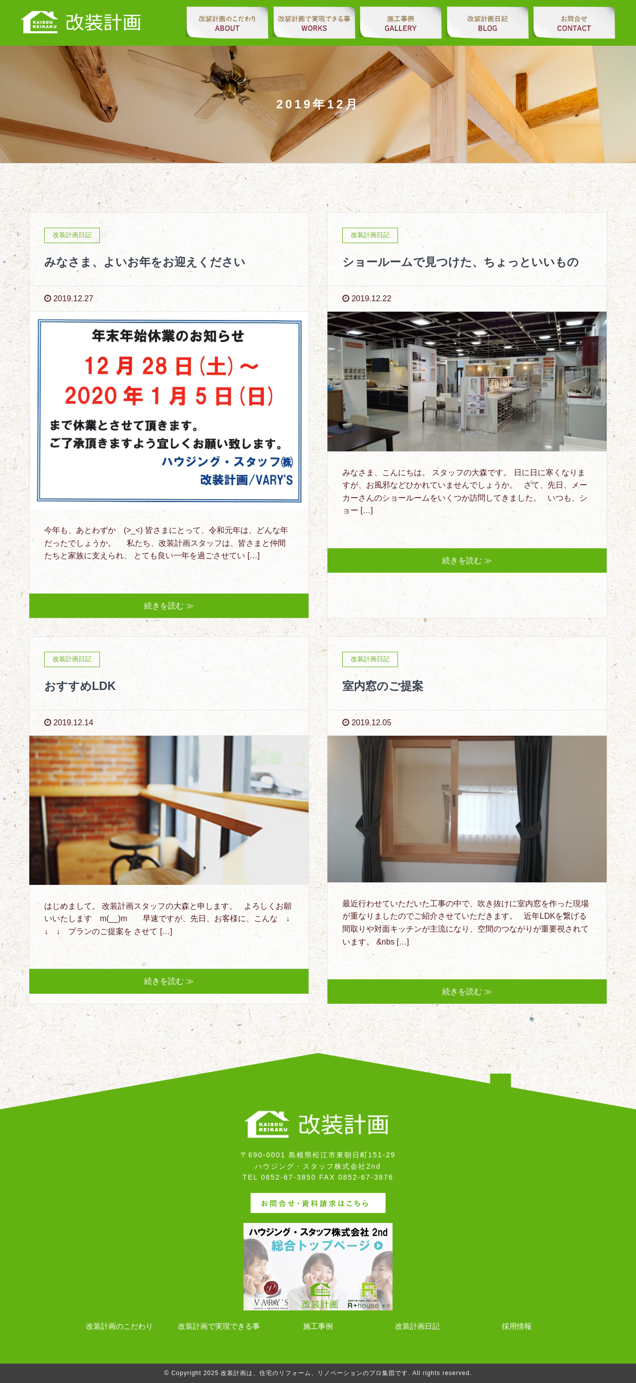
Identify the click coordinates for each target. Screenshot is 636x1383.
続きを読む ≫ (169, 606)
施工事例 (318, 1326)
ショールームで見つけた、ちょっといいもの (465, 261)
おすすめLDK (81, 685)
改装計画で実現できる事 (219, 1326)
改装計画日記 (417, 1326)
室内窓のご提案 (384, 685)
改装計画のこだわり (119, 1326)
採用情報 (517, 1326)
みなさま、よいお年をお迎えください (149, 261)
